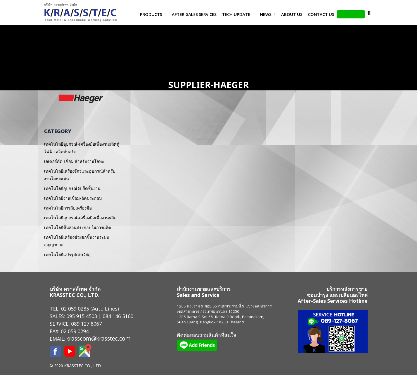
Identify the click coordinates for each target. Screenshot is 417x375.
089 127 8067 (86, 323)
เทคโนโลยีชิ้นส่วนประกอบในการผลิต (77, 227)
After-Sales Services (194, 14)
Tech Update (236, 14)
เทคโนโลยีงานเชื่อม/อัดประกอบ (73, 198)
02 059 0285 (75, 308)
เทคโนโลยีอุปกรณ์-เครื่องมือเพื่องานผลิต (80, 217)
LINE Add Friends (351, 14)
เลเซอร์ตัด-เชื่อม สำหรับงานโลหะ (74, 161)
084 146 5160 (118, 316)
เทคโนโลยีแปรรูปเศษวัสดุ (67, 254)
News (265, 14)
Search (369, 14)
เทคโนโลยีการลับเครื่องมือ (68, 208)
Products (151, 14)
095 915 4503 (81, 316)
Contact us (321, 14)
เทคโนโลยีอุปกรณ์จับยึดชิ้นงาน (72, 188)
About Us (291, 14)
